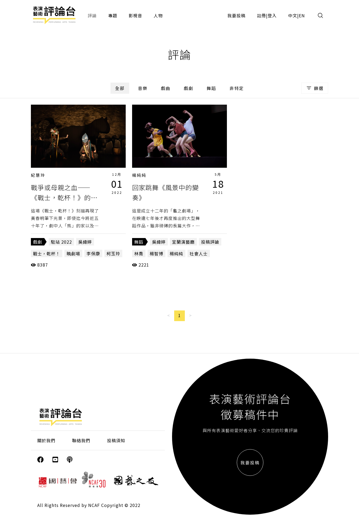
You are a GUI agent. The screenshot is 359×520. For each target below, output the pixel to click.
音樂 (143, 88)
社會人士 (199, 253)
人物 (158, 15)
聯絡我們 (81, 440)
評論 (92, 15)
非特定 (237, 88)
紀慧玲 (38, 175)
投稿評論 (210, 242)
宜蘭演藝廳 (183, 242)
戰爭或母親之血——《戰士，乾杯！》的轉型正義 (64, 197)
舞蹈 (211, 88)
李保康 (93, 253)
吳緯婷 (85, 242)
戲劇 (188, 88)
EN (302, 15)
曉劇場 (73, 253)
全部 (120, 88)
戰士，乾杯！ (46, 253)
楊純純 (139, 175)
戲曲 (165, 88)
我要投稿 (236, 15)
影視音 (135, 15)
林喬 (138, 253)
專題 (112, 15)
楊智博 (156, 253)
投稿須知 (116, 440)
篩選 (315, 88)
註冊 (261, 15)
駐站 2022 (61, 242)
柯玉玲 (113, 253)
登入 (272, 15)
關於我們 (46, 440)
